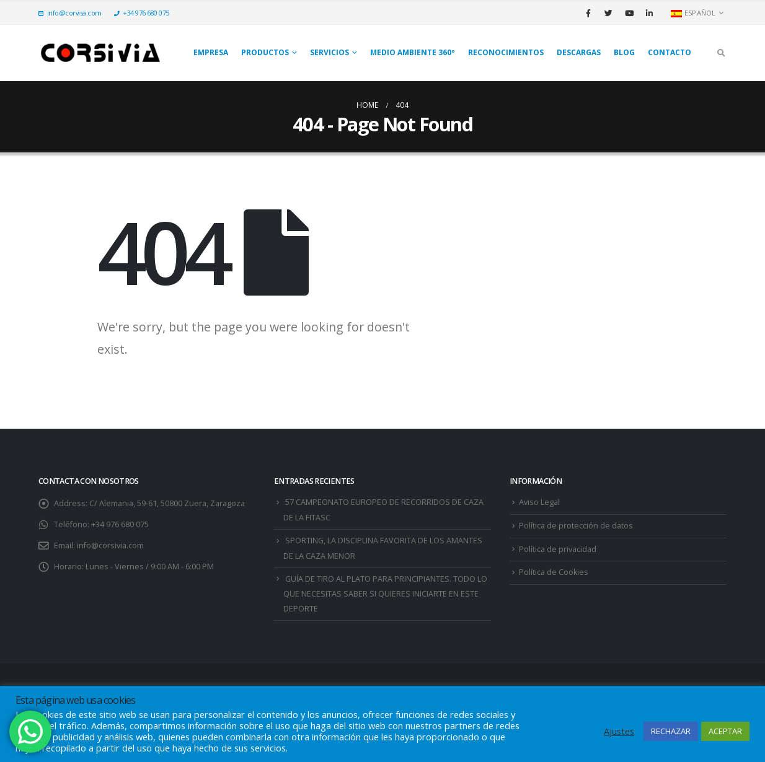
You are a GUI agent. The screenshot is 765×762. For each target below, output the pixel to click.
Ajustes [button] (619, 731)
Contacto (669, 52)
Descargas (579, 52)
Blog (624, 52)
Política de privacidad (557, 549)
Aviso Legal (539, 502)
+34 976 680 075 (141, 12)
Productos (265, 52)
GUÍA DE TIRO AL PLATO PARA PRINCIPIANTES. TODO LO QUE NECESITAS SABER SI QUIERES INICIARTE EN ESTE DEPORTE (385, 594)
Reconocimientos (506, 52)
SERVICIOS (329, 52)
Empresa (210, 52)
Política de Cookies (553, 572)
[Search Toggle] (721, 52)
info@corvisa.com (70, 12)
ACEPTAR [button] (725, 731)
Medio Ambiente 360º (412, 52)
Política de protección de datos (576, 525)
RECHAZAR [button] (671, 731)
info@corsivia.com (110, 545)
